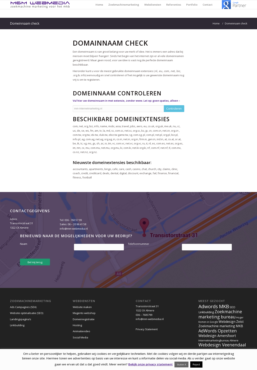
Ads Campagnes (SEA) (23, 307)
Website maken (82, 307)
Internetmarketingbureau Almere (218, 340)
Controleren (174, 108)
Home (216, 23)
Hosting (77, 325)
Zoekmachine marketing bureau (220, 314)
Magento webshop (84, 313)
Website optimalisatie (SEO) (26, 313)
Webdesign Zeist (231, 321)
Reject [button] (196, 364)
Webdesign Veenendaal (222, 345)
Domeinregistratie (84, 319)
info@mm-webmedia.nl (74, 228)
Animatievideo (81, 331)
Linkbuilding (17, 325)
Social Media (80, 337)
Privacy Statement (147, 329)
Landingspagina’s (20, 319)
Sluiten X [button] (181, 364)
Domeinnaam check (24, 23)
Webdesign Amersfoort (217, 335)
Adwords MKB (213, 306)
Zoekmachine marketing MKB (220, 326)
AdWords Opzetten (217, 331)
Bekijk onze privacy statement (150, 364)
